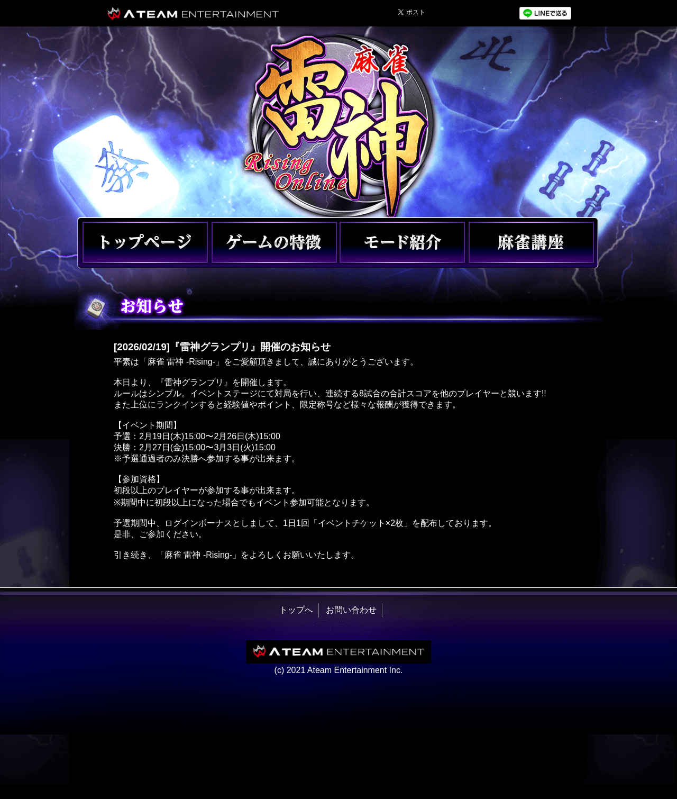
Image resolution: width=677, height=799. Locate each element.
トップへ (296, 609)
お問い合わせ (351, 609)
